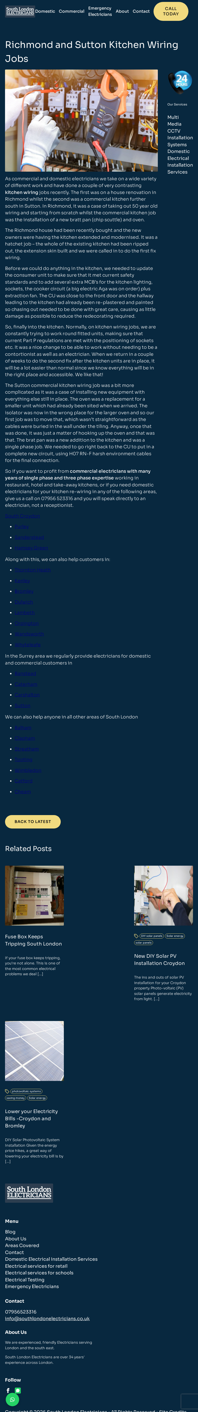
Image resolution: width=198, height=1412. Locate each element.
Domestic (50, 11)
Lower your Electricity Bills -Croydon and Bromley (31, 1119)
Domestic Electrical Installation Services (51, 1259)
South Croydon (22, 516)
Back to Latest (33, 821)
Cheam (23, 792)
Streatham (27, 749)
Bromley (24, 591)
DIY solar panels (151, 936)
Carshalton (27, 695)
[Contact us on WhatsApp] (12, 1399)
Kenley (22, 581)
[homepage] (22, 11)
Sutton (22, 706)
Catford (24, 781)
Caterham (26, 684)
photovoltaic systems (26, 1091)
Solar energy (174, 936)
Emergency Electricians (104, 11)
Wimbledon (28, 770)
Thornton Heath (33, 570)
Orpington (27, 623)
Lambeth (25, 613)
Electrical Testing (24, 1280)
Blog (10, 1232)
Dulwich (24, 602)
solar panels (144, 942)
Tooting (24, 760)
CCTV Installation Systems (180, 138)
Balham (23, 728)
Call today (175, 11)
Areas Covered (22, 1246)
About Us (15, 1239)
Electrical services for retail (36, 1266)
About (126, 11)
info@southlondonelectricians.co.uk (47, 1319)
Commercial (76, 11)
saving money (15, 1098)
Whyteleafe (28, 645)
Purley (22, 527)
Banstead (25, 674)
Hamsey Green (31, 548)
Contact (145, 11)
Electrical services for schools (39, 1273)
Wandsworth (29, 634)
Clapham (25, 738)
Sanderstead (29, 537)
